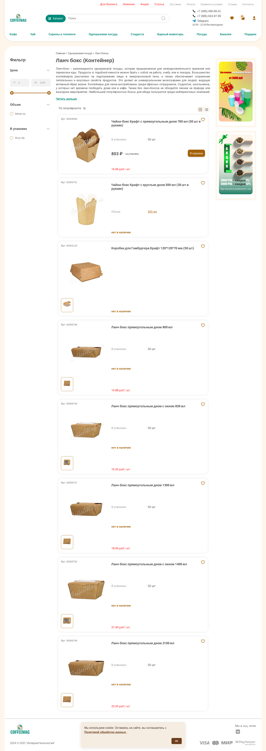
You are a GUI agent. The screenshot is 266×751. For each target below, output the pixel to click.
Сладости (137, 34)
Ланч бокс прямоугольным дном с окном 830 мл (148, 406)
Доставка (175, 4)
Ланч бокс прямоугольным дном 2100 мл (142, 643)
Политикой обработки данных (105, 732)
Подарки (250, 34)
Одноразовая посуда (103, 34)
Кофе (13, 34)
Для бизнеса (108, 4)
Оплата (191, 4)
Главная (61, 53)
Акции (144, 4)
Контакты (248, 4)
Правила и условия (211, 4)
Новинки (129, 4)
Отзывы (232, 4)
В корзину (196, 153)
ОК (176, 741)
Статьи (159, 4)
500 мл (152, 211)
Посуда (202, 34)
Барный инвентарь (170, 34)
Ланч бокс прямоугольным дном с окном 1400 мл (149, 564)
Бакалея (225, 34)
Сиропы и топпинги (62, 34)
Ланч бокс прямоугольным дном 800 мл (142, 327)
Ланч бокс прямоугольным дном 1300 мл (142, 485)
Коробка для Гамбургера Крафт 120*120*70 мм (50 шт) (152, 248)
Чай (32, 34)
